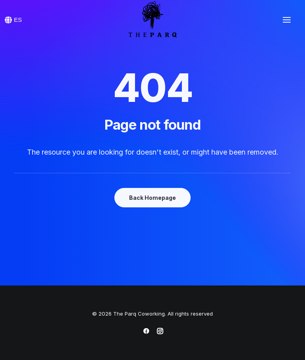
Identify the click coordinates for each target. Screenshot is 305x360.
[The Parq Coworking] (152, 20)
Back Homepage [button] (152, 197)
